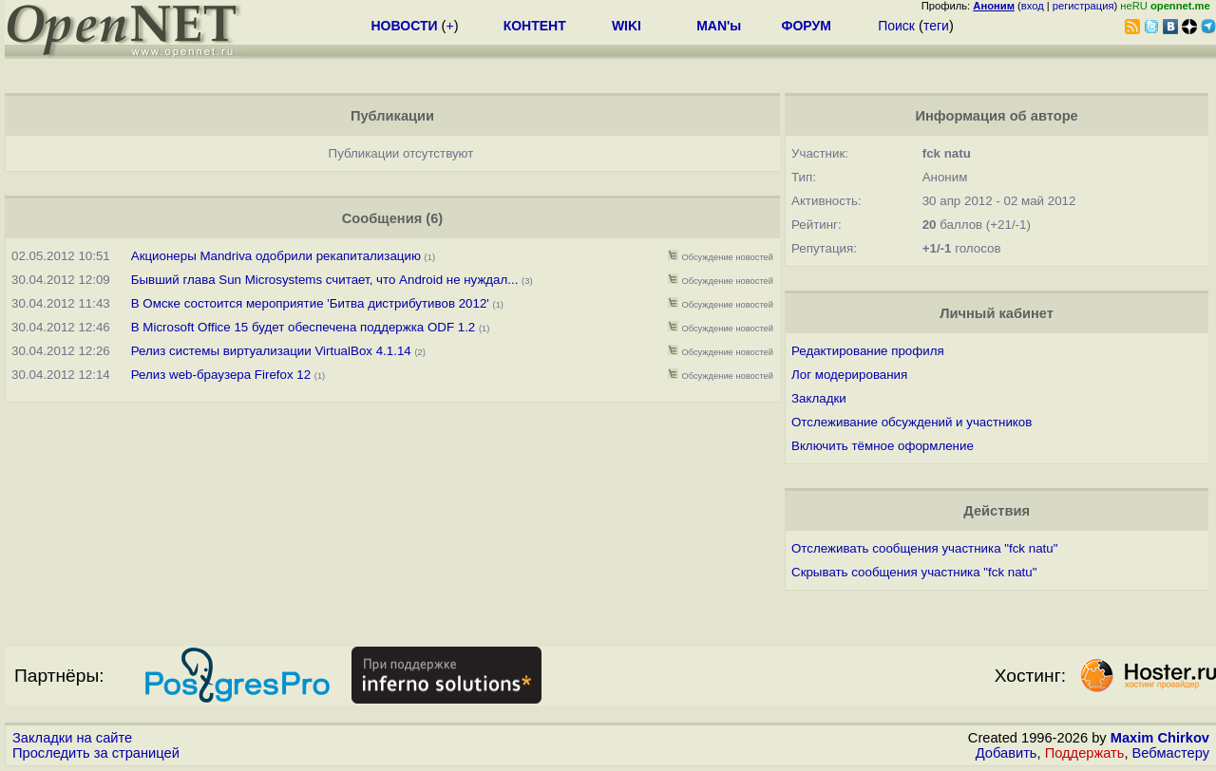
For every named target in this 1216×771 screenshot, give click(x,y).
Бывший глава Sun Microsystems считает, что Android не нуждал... (325, 280)
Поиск (896, 25)
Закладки (818, 398)
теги (936, 25)
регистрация (1083, 5)
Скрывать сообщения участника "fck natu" (913, 572)
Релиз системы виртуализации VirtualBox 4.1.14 (271, 351)
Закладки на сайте (72, 737)
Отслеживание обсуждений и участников (911, 422)
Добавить (1006, 753)
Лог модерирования (849, 374)
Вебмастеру (1170, 753)
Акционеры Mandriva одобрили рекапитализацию (276, 256)
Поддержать (1085, 753)
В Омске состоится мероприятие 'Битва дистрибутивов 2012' (310, 303)
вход (1032, 5)
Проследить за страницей (96, 753)
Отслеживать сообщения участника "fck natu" (924, 548)
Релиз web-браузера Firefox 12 (221, 374)
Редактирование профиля (867, 351)
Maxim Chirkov (1160, 737)
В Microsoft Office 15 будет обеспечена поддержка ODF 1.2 (303, 327)
